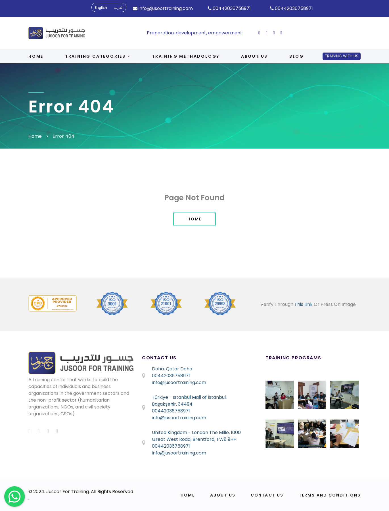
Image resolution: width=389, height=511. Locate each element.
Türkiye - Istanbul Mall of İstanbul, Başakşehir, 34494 (189, 400)
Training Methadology (185, 56)
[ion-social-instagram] (274, 33)
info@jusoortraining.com (179, 382)
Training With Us (341, 56)
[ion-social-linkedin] (281, 33)
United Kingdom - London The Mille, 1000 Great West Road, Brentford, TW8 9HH (196, 436)
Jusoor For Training (67, 491)
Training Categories (98, 56)
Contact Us (267, 495)
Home (35, 56)
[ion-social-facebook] (259, 33)
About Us (222, 495)
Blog (296, 56)
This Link (303, 304)
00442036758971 (171, 375)
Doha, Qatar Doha (172, 369)
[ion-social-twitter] (266, 33)
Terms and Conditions (330, 495)
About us (254, 56)
